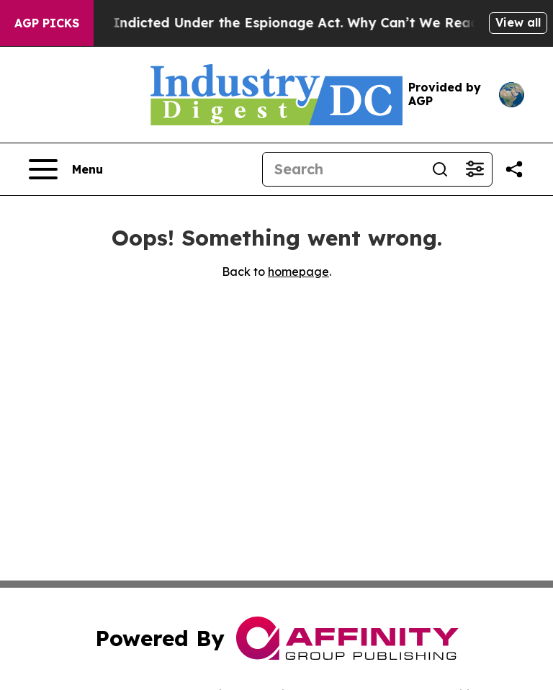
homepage (298, 271)
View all (518, 22)
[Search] (343, 169)
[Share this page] (514, 169)
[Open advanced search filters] (474, 169)
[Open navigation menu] (66, 169)
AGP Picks (46, 23)
